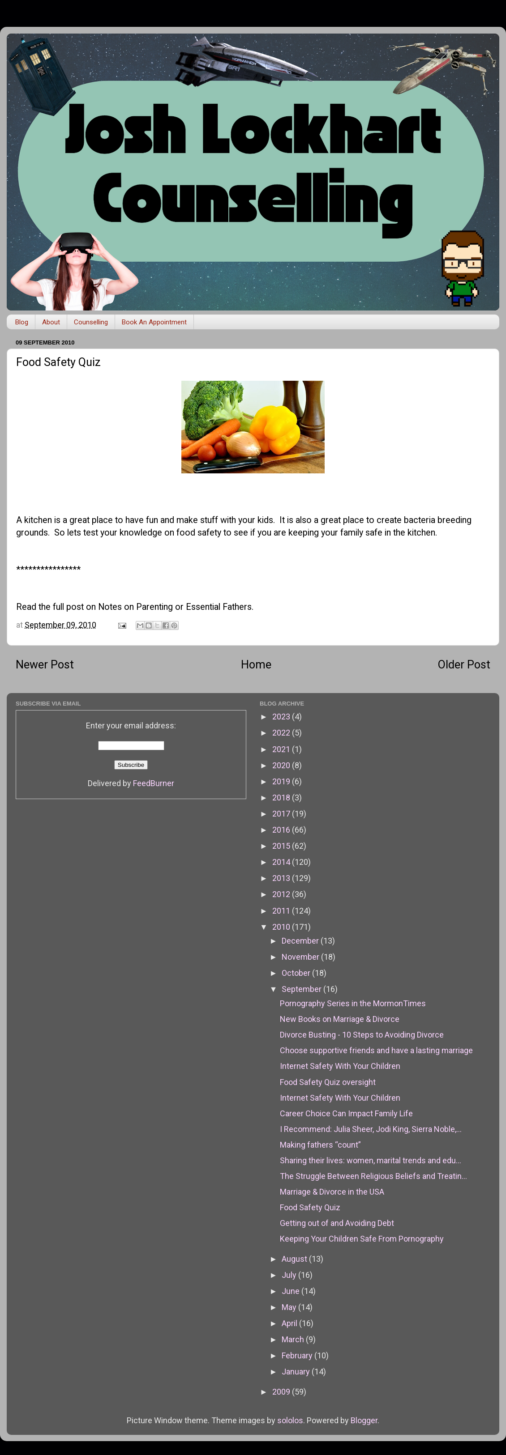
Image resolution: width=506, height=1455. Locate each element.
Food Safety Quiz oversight (328, 1082)
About (51, 322)
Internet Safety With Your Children (340, 1066)
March (294, 1339)
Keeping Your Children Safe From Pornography (362, 1238)
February (298, 1355)
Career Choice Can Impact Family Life (346, 1113)
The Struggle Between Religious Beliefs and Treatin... (373, 1176)
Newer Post (45, 664)
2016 (282, 829)
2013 (282, 878)
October (297, 973)
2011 (282, 910)
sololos (290, 1420)
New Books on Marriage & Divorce (339, 1019)
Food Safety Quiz (310, 1207)
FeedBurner (153, 783)
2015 (282, 846)
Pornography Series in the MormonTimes (353, 1003)
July (290, 1275)
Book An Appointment (154, 322)
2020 (282, 765)
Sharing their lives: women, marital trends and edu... (370, 1160)
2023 (282, 716)
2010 (282, 927)
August (295, 1259)
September (302, 989)
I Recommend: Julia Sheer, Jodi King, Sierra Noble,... (371, 1129)
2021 (282, 749)
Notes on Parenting (135, 607)
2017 (282, 813)
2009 (282, 1391)
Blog (21, 322)
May (290, 1307)
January (297, 1371)
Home (256, 664)
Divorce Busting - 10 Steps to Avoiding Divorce (362, 1034)
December (301, 940)
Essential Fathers (219, 607)
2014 (282, 862)
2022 (282, 732)
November (301, 956)
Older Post (464, 664)
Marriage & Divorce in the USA (332, 1191)
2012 (282, 894)
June (291, 1291)
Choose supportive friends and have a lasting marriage (376, 1050)
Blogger (364, 1420)
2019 (282, 781)
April (290, 1323)
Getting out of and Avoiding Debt (337, 1223)
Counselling (91, 322)
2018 (282, 797)
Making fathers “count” (320, 1144)
